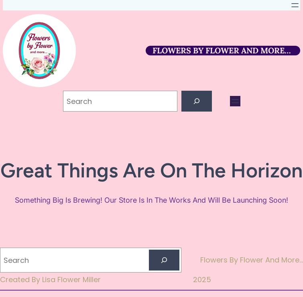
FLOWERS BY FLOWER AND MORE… (222, 50)
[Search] (196, 101)
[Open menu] (295, 5)
